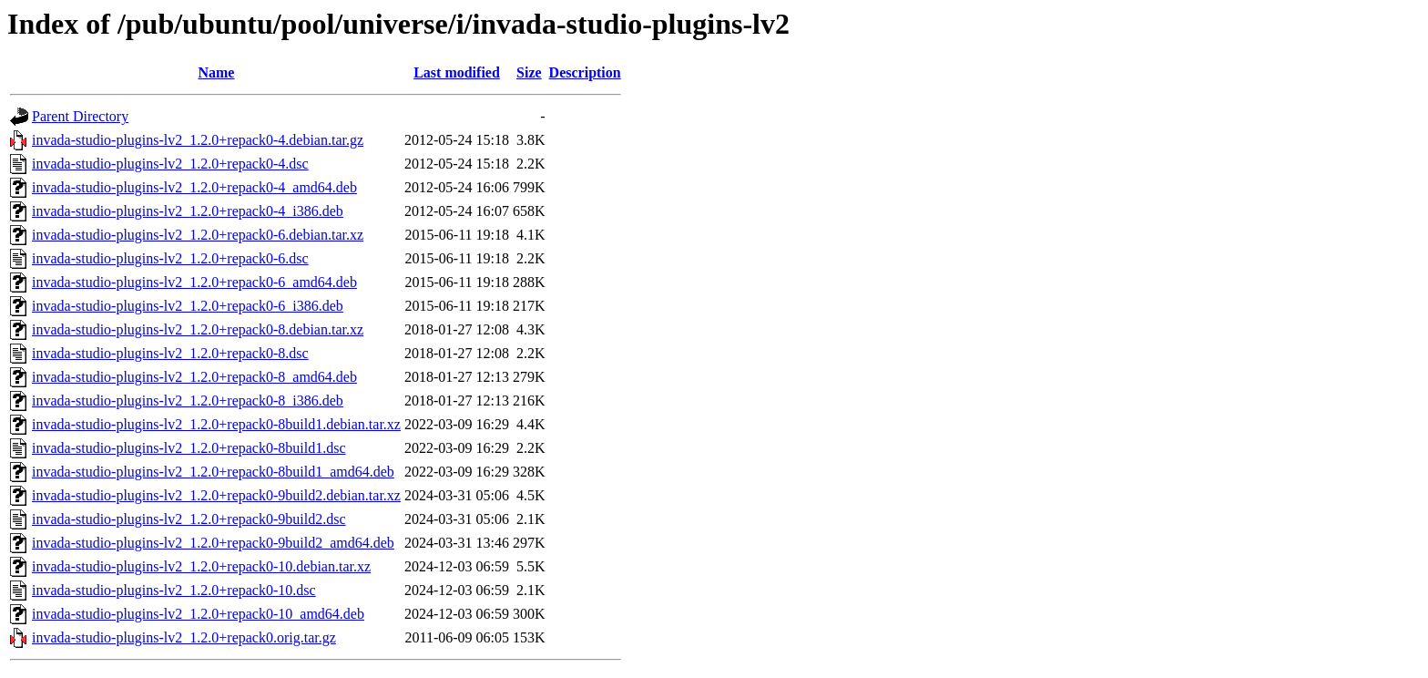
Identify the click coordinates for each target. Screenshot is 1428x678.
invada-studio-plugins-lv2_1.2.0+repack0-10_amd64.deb (198, 614)
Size (529, 72)
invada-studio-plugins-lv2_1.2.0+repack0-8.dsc (170, 353)
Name (216, 72)
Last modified (456, 72)
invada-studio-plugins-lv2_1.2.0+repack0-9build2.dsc (189, 519)
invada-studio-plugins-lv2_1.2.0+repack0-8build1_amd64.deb (213, 471)
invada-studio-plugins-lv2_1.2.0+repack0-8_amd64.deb (194, 377)
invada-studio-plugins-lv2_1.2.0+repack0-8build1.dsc (189, 448)
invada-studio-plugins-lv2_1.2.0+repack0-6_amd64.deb (194, 282)
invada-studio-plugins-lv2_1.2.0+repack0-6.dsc (170, 258)
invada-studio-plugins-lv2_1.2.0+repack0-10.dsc (174, 590)
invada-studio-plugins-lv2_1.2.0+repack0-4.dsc (170, 163)
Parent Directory (80, 116)
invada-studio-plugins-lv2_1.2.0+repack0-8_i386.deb (187, 400)
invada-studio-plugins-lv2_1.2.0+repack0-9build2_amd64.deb (213, 542)
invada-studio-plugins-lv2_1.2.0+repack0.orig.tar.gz (184, 637)
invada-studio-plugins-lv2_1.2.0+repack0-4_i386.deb (187, 211)
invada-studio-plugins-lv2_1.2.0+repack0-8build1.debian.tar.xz (216, 424)
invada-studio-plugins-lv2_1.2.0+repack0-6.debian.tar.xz (197, 234)
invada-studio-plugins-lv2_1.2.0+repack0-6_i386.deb (187, 305)
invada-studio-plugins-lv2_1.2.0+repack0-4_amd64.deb (194, 187)
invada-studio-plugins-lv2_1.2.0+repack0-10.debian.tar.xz (201, 566)
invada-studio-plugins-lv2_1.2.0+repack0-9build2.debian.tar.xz (216, 495)
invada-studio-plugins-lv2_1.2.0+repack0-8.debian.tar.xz (197, 329)
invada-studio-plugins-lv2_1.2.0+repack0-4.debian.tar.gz (197, 140)
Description (585, 72)
